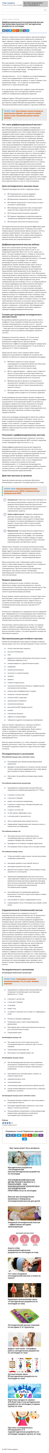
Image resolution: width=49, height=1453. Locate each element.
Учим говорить (8, 3)
